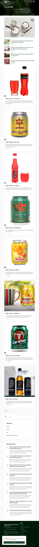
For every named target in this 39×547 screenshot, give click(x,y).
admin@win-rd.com (13, 527)
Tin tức (8, 26)
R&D (7, 432)
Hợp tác (21, 532)
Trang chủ (6, 9)
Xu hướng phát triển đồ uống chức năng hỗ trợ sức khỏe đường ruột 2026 (22, 41)
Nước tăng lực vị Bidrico (12, 270)
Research (12, 9)
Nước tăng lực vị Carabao (13, 355)
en (31, 1)
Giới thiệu (22, 525)
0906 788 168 (13, 529)
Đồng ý (14, 542)
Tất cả (7, 426)
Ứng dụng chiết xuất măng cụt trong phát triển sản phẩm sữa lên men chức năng (22, 48)
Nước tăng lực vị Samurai (13, 98)
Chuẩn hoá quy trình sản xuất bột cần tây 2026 (20, 510)
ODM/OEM (22, 529)
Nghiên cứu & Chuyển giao (12, 435)
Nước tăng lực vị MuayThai (13, 227)
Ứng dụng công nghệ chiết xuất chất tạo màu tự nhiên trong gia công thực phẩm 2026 (20, 492)
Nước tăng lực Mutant (12, 399)
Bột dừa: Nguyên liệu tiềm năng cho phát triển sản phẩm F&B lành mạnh (19, 30)
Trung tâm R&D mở (23, 530)
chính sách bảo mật (7, 539)
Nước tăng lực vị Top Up (12, 185)
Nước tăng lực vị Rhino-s (13, 313)
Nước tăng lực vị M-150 (12, 142)
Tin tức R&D (22, 534)
